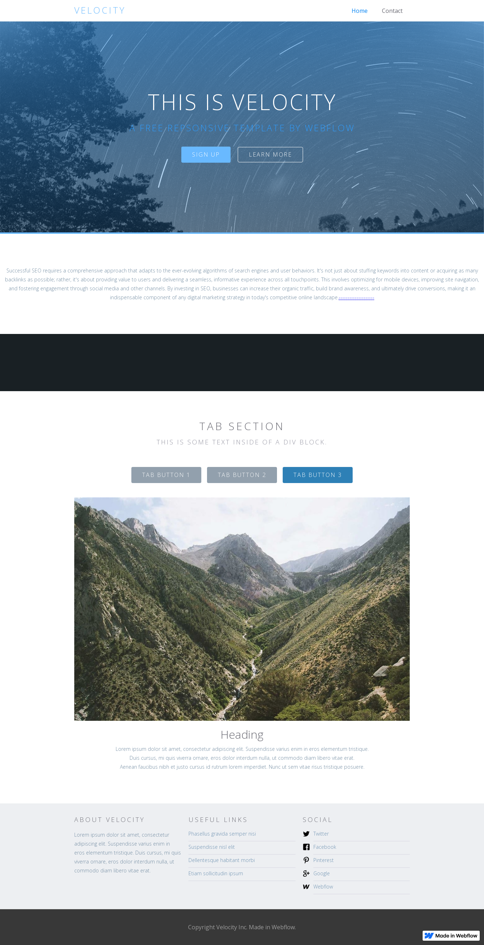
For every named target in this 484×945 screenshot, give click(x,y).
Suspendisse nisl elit (211, 846)
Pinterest (323, 860)
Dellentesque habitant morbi (221, 860)
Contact (392, 11)
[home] (100, 10)
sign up (206, 154)
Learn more (270, 154)
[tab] (166, 475)
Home (360, 11)
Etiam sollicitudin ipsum (215, 873)
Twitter (321, 833)
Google (321, 873)
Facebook (324, 846)
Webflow (323, 886)
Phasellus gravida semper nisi (222, 833)
